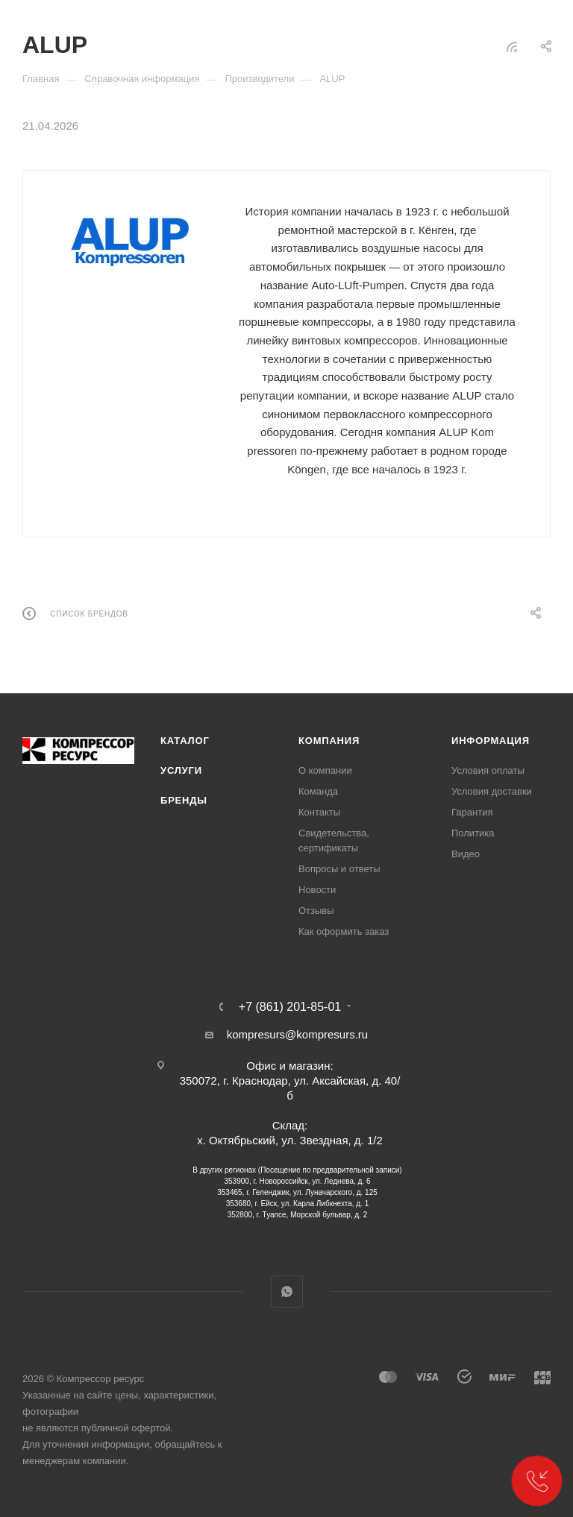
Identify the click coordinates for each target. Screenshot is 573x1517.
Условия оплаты (488, 770)
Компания (329, 740)
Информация (490, 740)
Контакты (319, 812)
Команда (318, 791)
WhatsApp (287, 1291)
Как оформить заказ (343, 931)
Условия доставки (491, 791)
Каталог (185, 740)
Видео (465, 854)
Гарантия (471, 812)
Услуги (181, 770)
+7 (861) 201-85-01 (290, 1007)
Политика (473, 833)
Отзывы (316, 910)
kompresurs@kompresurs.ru (297, 1034)
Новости (317, 889)
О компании (325, 770)
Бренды (183, 800)
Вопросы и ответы (339, 868)
